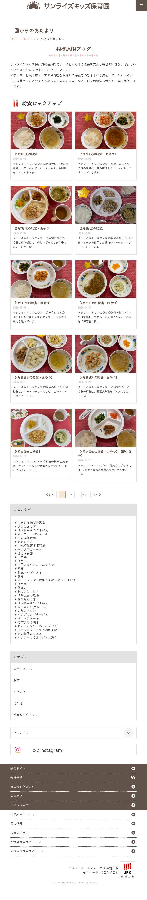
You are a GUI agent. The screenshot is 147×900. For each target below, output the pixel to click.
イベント (20, 691)
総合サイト (18, 768)
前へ (51, 495)
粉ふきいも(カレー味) (32, 606)
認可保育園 (25, 553)
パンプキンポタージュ (32, 614)
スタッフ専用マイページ (27, 851)
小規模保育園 (26, 537)
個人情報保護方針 (22, 786)
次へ (95, 495)
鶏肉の (22, 587)
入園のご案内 (19, 832)
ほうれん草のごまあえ (32, 603)
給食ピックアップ (26, 714)
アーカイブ (74, 732)
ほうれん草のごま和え (32, 530)
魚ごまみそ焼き (28, 622)
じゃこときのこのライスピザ (37, 626)
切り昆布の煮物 (28, 595)
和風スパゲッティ (29, 572)
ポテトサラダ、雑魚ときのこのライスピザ (46, 580)
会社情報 (16, 777)
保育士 (22, 560)
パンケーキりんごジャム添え (37, 637)
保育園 (22, 583)
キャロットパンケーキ (32, 534)
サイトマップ (19, 805)
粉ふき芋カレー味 (29, 549)
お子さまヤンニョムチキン (35, 564)
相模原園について (22, 814)
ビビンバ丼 (25, 541)
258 (84, 494)
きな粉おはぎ (26, 599)
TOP (13, 38)
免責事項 (16, 796)
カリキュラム (23, 668)
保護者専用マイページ (25, 842)
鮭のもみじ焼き (28, 591)
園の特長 (16, 823)
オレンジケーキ (28, 618)
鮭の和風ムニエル (29, 633)
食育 (20, 576)
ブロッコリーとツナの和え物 (37, 629)
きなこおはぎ (26, 526)
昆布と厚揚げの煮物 (31, 522)
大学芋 (22, 557)
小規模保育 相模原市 (31, 545)
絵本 (17, 680)
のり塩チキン (26, 610)
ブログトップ (30, 38)
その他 (18, 703)
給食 (20, 568)
